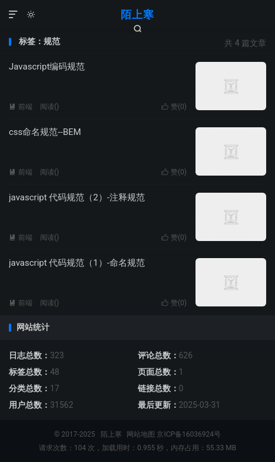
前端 (20, 107)
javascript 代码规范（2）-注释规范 (77, 197)
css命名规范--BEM (45, 132)
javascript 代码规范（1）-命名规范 (77, 263)
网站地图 (141, 434)
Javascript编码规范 (47, 66)
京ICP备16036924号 (189, 434)
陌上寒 (137, 14)
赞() (174, 106)
